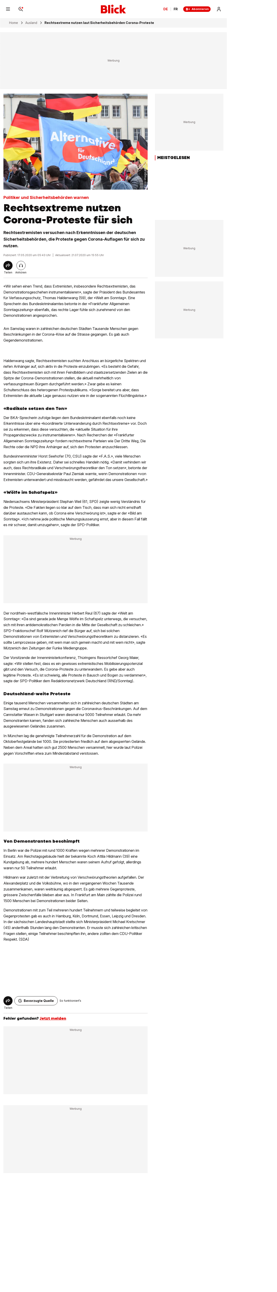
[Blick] (113, 9)
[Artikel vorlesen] (21, 265)
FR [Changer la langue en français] (176, 9)
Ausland (31, 23)
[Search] (20, 9)
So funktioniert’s (70, 1000)
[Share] (8, 265)
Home (13, 23)
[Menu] (8, 9)
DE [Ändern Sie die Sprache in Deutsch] (165, 9)
